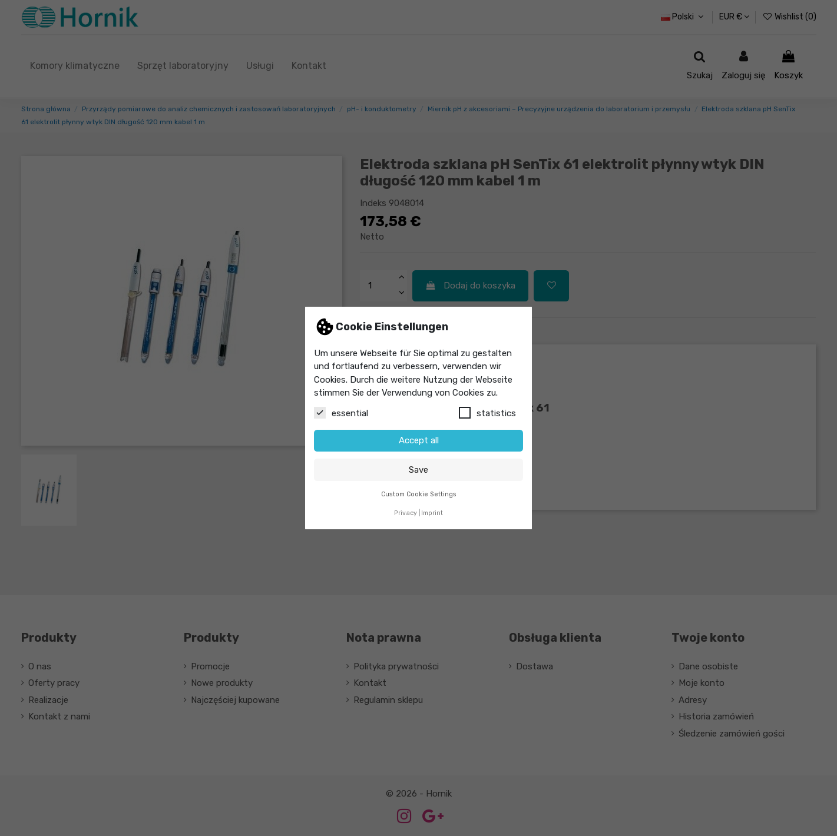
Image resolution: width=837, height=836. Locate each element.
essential (341, 413)
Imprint (432, 513)
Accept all (419, 440)
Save (418, 470)
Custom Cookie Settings (418, 494)
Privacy (405, 513)
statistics (487, 413)
